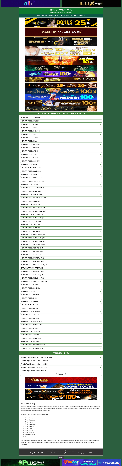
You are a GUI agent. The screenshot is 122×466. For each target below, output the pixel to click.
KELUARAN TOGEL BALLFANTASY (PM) (33, 238)
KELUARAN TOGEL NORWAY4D (30, 231)
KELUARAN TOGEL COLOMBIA (30, 288)
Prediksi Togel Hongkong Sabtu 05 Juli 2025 (34, 361)
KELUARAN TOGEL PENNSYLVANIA (32, 325)
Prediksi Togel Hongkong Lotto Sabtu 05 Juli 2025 (36, 357)
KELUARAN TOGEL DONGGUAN (30, 161)
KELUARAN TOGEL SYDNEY (29, 124)
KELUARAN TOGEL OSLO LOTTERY (32, 194)
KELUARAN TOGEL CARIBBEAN (30, 331)
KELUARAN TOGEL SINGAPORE (30, 131)
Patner (56, 16)
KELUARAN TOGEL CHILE (28, 291)
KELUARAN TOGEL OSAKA (29, 141)
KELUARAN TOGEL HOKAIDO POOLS (32, 251)
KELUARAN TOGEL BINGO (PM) (30, 228)
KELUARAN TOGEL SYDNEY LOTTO (32, 348)
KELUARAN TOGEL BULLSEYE (30, 121)
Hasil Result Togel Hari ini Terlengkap (61, 12)
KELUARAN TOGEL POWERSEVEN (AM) (33, 208)
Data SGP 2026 (64, 16)
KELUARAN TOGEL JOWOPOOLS (31, 338)
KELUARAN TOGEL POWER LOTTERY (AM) (34, 264)
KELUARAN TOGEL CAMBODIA (30, 117)
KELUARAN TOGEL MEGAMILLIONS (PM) (33, 241)
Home (38, 16)
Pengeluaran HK (70, 453)
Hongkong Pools (30, 434)
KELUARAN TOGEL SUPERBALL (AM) (32, 271)
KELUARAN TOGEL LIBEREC (29, 174)
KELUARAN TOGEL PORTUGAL (30, 295)
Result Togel (74, 16)
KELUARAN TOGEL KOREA (29, 298)
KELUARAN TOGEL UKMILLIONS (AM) (32, 261)
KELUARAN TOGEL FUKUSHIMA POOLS (33, 244)
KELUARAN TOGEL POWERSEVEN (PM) (33, 234)
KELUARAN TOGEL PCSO (28, 134)
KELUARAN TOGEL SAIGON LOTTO (31, 321)
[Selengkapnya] (61, 374)
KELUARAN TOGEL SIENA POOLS (31, 191)
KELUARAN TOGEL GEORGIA (30, 328)
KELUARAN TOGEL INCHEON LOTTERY (33, 181)
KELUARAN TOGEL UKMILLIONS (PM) (32, 278)
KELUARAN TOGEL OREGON (29, 308)
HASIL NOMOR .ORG (61, 9)
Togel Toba (33, 453)
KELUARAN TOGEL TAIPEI (29, 154)
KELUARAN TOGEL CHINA (29, 127)
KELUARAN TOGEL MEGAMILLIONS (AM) (33, 211)
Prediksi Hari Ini (47, 16)
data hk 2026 (88, 453)
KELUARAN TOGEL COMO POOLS (31, 178)
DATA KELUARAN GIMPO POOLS (31, 168)
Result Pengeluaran (44, 453)
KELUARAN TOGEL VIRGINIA (29, 301)
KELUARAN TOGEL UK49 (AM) (30, 285)
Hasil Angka (79, 453)
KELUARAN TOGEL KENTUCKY (30, 318)
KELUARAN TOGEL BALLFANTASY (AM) (33, 218)
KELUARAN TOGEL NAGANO (29, 158)
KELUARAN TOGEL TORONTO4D (31, 224)
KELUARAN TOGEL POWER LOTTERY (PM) (34, 281)
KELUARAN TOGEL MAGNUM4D (30, 341)
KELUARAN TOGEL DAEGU (29, 164)
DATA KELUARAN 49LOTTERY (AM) (32, 268)
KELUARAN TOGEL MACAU (29, 151)
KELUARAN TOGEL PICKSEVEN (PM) (32, 248)
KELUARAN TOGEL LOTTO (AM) (31, 221)
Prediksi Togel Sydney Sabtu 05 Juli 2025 (33, 371)
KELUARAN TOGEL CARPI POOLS (31, 184)
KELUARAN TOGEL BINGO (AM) (30, 204)
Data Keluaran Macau (57, 453)
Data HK (82, 16)
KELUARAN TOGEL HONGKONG (30, 148)
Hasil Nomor (60, 451)
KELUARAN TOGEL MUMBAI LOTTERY (32, 188)
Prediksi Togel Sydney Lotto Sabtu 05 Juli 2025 (35, 367)
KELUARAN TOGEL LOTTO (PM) (31, 254)
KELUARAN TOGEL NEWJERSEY (31, 311)
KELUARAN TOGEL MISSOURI (30, 315)
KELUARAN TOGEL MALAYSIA (30, 144)
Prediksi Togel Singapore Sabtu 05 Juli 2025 (34, 364)
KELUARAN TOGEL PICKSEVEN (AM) (32, 214)
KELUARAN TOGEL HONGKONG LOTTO (33, 345)
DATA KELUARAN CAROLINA (30, 305)
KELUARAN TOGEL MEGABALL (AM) (32, 275)
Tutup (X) (61, 457)
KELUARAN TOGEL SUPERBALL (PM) (32, 258)
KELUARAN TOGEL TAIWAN (29, 137)
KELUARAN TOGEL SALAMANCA (31, 171)
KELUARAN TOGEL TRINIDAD (30, 335)
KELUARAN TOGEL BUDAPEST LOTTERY (33, 198)
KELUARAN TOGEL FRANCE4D (30, 201)
